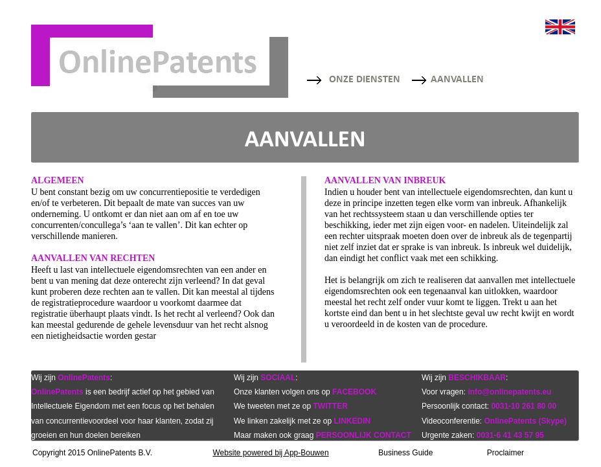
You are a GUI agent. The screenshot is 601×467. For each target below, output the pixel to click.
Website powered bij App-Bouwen (270, 452)
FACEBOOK (354, 391)
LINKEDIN (352, 421)
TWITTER (330, 406)
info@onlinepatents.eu (509, 391)
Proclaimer (505, 452)
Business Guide (405, 452)
